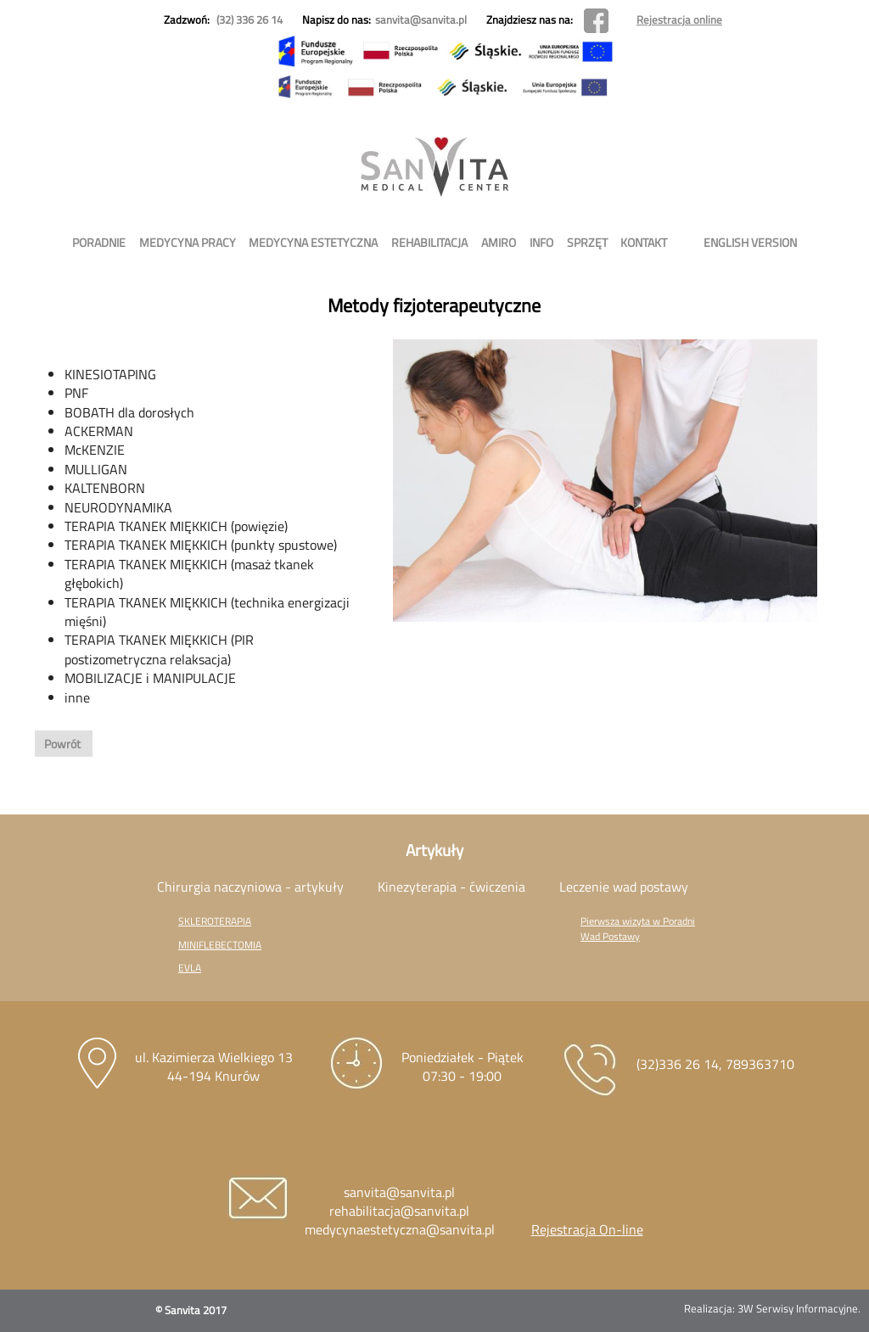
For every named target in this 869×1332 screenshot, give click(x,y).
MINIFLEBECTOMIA (219, 945)
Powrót (63, 744)
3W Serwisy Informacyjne (797, 1308)
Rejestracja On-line (587, 1229)
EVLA (189, 968)
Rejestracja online (679, 19)
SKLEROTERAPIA (214, 921)
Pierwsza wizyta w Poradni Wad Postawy (637, 928)
